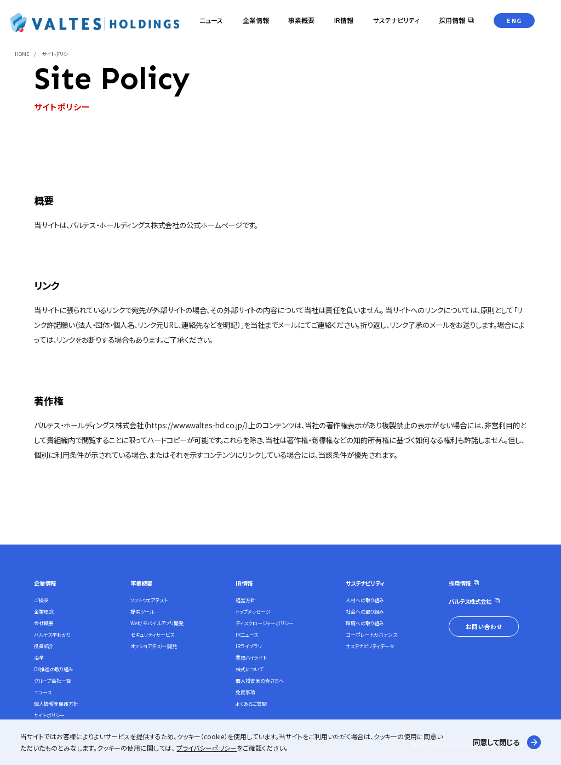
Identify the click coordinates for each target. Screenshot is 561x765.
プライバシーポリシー (206, 747)
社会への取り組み (365, 611)
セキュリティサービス (152, 634)
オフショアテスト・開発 (153, 646)
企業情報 (45, 583)
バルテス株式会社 (470, 601)
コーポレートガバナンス (371, 634)
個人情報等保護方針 (56, 703)
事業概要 (141, 583)
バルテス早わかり (52, 634)
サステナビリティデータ (370, 646)
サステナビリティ (365, 583)
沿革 (39, 657)
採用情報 (460, 583)
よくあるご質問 (251, 703)
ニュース (42, 692)
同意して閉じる (496, 741)
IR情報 (244, 583)
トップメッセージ (253, 611)
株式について (250, 669)
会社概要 (44, 623)
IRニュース (247, 634)
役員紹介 (44, 646)
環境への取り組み (365, 623)
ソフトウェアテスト (149, 600)
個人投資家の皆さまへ (260, 680)
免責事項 (245, 692)
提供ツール (142, 611)
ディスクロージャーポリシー (265, 623)
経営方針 (245, 600)
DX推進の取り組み (53, 669)
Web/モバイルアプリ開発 (157, 623)
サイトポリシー (49, 715)
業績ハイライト (251, 657)
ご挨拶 (41, 600)
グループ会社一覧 (52, 680)
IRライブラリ (249, 646)
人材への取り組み (365, 600)
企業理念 (44, 611)
